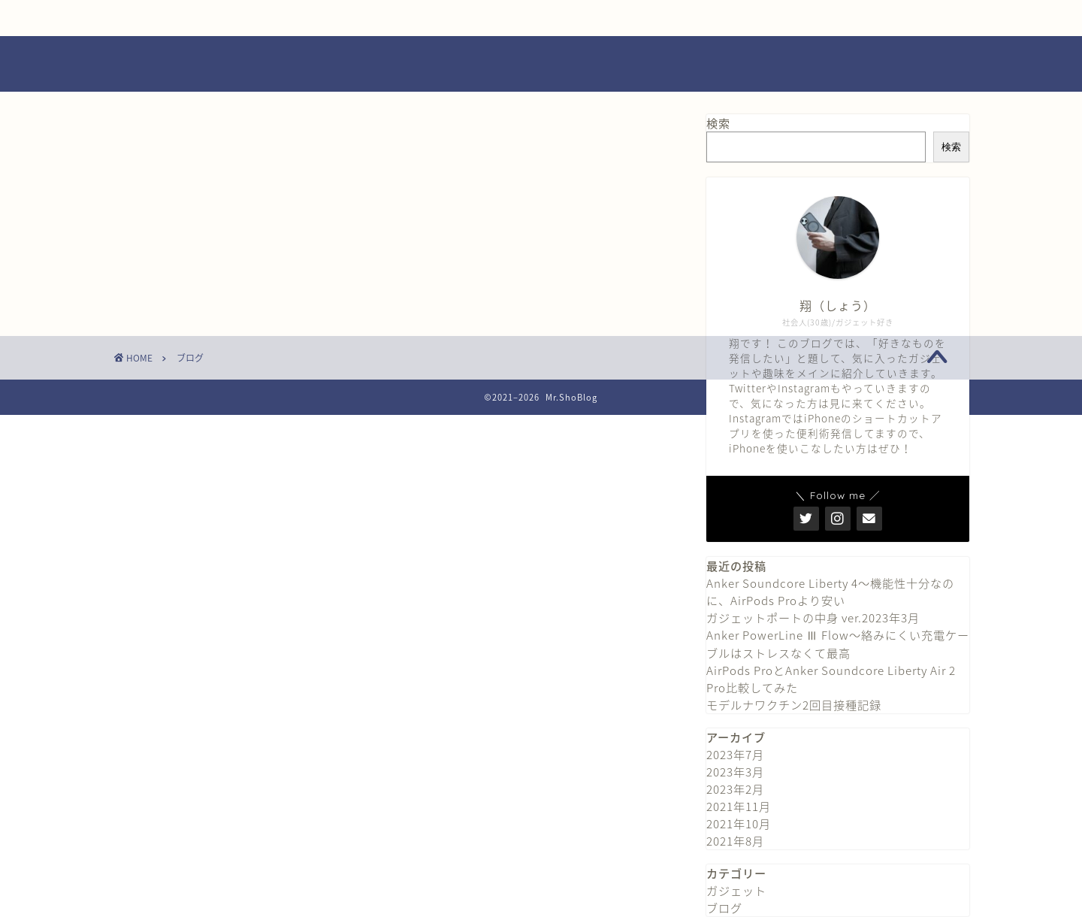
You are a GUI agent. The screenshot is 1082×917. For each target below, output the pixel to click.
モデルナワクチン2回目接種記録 (793, 704)
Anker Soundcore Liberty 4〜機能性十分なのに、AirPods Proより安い (830, 591)
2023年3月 (735, 771)
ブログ (724, 907)
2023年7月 (735, 754)
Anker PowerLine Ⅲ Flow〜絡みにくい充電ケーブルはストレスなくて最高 (837, 643)
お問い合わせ (565, 18)
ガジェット (736, 890)
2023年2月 (735, 788)
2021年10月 (738, 823)
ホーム (203, 18)
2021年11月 (738, 806)
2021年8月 (735, 840)
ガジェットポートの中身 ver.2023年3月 (813, 617)
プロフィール (384, 18)
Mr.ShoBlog (541, 64)
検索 (718, 123)
